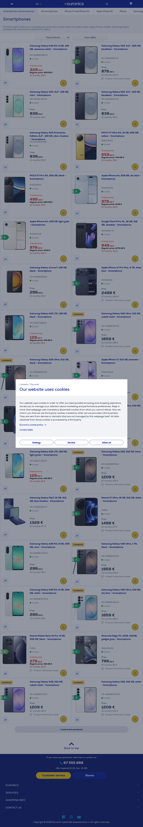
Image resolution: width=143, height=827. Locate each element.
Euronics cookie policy (33, 424)
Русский (34, 384)
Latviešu (24, 384)
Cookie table (26, 429)
